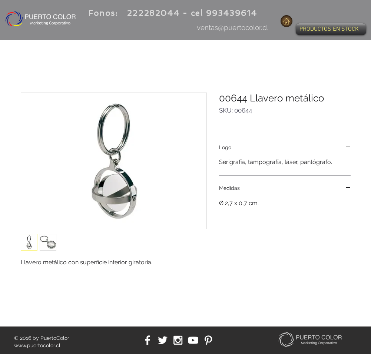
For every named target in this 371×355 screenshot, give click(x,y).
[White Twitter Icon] (162, 340)
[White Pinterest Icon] (208, 340)
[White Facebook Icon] (147, 340)
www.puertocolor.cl (37, 345)
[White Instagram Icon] (178, 340)
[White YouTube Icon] (193, 340)
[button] (331, 29)
